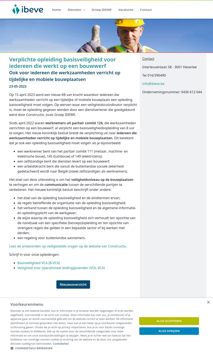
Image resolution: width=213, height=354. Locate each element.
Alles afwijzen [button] (169, 331)
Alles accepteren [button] (169, 321)
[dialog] (106, 326)
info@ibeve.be (153, 83)
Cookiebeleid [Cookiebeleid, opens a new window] (61, 343)
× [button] (208, 302)
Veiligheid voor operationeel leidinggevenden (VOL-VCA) (61, 268)
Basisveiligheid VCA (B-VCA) (38, 263)
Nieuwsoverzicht (73, 284)
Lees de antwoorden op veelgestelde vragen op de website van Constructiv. (68, 246)
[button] (72, 348)
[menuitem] (56, 9)
